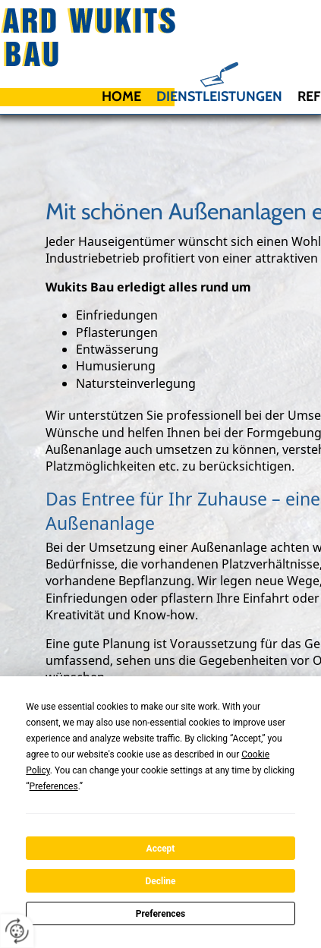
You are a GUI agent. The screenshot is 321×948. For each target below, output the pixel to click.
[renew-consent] (17, 931)
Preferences (161, 914)
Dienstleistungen (219, 96)
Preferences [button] (54, 786)
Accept (160, 848)
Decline (160, 881)
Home (121, 96)
